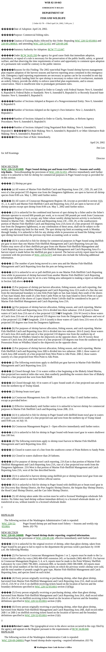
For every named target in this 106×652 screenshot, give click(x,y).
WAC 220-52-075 (43, 255)
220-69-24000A (9, 43)
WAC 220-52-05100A (86, 40)
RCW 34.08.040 (80, 629)
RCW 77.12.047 (56, 49)
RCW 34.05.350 (29, 55)
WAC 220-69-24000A (13, 640)
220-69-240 (62, 43)
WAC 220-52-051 (42, 43)
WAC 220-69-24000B (12, 535)
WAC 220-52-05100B (12, 169)
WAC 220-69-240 (45, 538)
